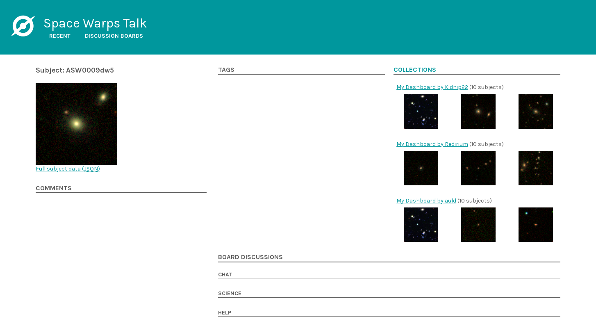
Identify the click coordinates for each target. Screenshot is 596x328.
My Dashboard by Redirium (432, 144)
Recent (60, 35)
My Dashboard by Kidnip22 (432, 87)
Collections (415, 69)
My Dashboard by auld (426, 200)
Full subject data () (68, 168)
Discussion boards (114, 35)
